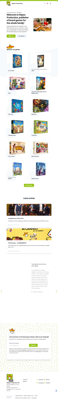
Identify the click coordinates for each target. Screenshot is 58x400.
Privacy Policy (38, 351)
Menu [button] (50, 3)
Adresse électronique (14, 343)
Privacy (36, 395)
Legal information (18, 395)
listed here (24, 350)
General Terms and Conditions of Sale (22, 398)
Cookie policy (34, 398)
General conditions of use (28, 395)
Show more (29, 185)
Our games (22, 36)
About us (11, 36)
